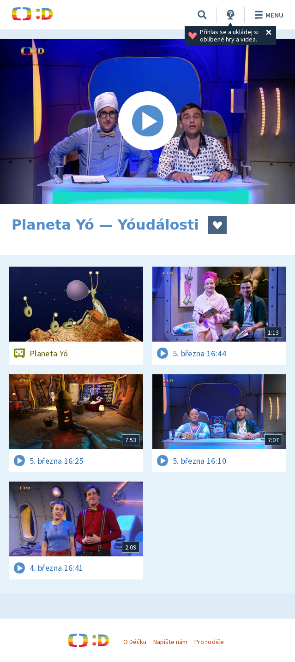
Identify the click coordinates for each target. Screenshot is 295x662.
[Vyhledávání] (202, 15)
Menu (267, 15)
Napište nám (170, 642)
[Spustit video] (147, 121)
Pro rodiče (208, 642)
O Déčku (134, 642)
